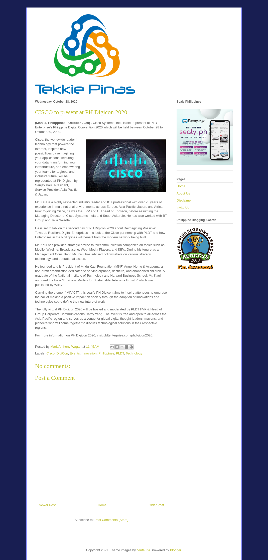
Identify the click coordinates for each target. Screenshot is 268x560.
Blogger (175, 550)
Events (75, 353)
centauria (143, 550)
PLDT (120, 353)
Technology (134, 353)
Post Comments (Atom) (111, 520)
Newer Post (47, 505)
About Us (183, 193)
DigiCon (62, 353)
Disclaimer (184, 200)
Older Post (156, 505)
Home (102, 505)
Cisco (51, 353)
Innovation (89, 353)
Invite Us (183, 208)
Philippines (106, 353)
